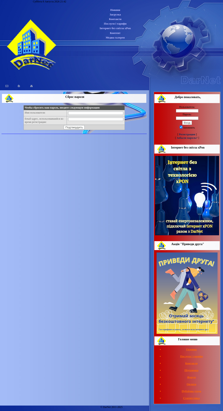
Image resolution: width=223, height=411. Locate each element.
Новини (115, 10)
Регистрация (187, 134)
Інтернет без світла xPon (115, 28)
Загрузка (115, 14)
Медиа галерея (115, 37)
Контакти (115, 19)
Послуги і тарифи (115, 23)
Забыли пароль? (187, 137)
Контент (115, 33)
